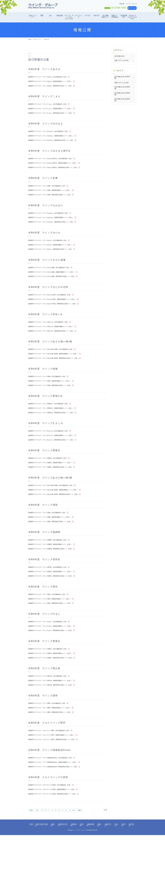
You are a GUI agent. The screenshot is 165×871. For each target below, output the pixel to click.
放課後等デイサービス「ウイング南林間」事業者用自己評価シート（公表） (56, 573)
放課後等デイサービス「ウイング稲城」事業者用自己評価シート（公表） (55, 401)
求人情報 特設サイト (106, 16)
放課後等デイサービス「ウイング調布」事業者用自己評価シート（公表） (55, 744)
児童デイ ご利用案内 (115, 16)
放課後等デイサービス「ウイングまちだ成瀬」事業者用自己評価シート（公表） (57, 287)
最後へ (84, 847)
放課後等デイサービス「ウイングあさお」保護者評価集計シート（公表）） (56, 82)
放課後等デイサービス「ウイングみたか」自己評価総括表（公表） (52, 248)
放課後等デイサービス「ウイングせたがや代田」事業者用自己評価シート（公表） (58, 315)
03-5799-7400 (107, 8)
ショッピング (78, 16)
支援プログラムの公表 (121, 60)
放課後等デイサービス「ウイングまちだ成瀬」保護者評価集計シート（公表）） (57, 282)
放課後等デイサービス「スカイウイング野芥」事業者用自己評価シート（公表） (57, 773)
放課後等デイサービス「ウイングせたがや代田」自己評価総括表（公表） (55, 306)
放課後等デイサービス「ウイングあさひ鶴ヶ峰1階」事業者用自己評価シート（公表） (59, 516)
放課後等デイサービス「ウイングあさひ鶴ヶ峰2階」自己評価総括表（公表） (56, 363)
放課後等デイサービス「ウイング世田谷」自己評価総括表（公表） (52, 592)
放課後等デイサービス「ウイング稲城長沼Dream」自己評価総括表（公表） (56, 792)
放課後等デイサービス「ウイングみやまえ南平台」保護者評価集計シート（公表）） (59, 168)
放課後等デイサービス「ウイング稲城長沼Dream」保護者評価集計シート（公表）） (59, 797)
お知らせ (96, 15)
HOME (30, 39)
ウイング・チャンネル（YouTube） (69, 17)
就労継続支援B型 (92, 861)
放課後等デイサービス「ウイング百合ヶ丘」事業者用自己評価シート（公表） (56, 344)
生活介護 (83, 861)
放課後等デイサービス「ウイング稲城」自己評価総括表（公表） (51, 391)
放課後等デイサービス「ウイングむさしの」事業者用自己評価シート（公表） (56, 458)
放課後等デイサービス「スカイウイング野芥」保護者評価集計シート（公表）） (57, 768)
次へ (77, 847)
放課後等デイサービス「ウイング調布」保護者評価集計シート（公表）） (55, 740)
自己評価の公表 (119, 56)
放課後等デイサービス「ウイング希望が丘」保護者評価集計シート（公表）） (56, 425)
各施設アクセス (109, 861)
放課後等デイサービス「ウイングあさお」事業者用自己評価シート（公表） (56, 87)
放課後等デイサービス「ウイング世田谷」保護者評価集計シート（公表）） (56, 597)
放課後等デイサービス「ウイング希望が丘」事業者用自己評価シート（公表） (56, 430)
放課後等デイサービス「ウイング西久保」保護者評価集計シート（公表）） (56, 711)
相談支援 (60, 15)
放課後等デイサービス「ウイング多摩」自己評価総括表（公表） (51, 191)
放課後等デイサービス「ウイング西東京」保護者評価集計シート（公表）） (56, 482)
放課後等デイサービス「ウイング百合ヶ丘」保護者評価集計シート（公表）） (56, 339)
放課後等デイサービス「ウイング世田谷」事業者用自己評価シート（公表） (56, 601)
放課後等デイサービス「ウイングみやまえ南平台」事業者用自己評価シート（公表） (59, 172)
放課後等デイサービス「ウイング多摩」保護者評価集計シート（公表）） (55, 196)
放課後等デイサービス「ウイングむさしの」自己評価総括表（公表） (53, 449)
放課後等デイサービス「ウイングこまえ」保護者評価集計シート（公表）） (56, 110)
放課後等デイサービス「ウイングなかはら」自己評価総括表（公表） (53, 220)
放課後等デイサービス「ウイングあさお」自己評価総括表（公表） (52, 77)
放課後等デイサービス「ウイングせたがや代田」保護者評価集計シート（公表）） (58, 311)
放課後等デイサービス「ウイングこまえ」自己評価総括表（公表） (52, 106)
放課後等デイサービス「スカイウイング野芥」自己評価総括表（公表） (54, 763)
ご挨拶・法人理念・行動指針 (43, 861)
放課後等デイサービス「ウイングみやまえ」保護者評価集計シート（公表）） (56, 139)
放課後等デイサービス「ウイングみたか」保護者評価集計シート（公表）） (56, 253)
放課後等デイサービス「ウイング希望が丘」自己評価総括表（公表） (53, 420)
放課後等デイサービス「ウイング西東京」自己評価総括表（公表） (52, 477)
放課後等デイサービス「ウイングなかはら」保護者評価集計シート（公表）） (56, 225)
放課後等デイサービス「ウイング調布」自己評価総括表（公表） (51, 735)
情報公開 (55, 861)
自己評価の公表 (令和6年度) (122, 87)
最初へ (32, 847)
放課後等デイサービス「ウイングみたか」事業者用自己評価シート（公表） (56, 258)
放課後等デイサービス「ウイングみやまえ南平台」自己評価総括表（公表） (56, 163)
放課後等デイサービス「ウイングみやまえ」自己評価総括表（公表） (53, 134)
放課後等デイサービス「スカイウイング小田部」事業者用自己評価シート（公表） (58, 830)
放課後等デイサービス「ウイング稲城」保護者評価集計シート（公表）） (55, 396)
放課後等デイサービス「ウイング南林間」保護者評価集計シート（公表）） (56, 568)
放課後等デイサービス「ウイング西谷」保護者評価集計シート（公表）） (55, 625)
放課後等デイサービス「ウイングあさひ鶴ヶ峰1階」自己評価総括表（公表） (56, 506)
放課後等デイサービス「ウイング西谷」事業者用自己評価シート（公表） (55, 630)
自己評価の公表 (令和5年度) (122, 93)
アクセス (87, 15)
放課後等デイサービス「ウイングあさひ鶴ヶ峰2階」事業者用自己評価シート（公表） (59, 373)
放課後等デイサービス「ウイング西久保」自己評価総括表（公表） (52, 706)
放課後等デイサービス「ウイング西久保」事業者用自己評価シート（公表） (56, 716)
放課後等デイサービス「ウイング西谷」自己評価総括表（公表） (51, 620)
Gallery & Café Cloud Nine (132, 17)
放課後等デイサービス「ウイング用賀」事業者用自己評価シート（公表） (55, 544)
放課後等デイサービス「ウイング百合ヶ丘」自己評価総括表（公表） (53, 334)
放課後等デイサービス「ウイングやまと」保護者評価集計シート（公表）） (56, 654)
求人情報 (123, 861)
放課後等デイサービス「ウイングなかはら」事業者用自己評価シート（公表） (56, 230)
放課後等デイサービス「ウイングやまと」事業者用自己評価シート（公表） (56, 659)
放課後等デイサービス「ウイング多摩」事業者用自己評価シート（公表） (55, 201)
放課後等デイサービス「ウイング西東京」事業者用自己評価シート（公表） (56, 487)
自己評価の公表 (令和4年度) (122, 99)
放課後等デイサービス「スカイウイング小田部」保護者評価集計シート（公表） (57, 825)
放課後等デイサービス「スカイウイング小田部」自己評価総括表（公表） (55, 820)
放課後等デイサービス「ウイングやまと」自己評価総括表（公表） (52, 649)
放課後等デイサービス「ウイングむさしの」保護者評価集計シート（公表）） (56, 454)
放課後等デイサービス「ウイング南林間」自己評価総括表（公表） (52, 563)
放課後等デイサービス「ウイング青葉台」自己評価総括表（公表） (52, 677)
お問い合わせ (131, 861)
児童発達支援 (76, 861)
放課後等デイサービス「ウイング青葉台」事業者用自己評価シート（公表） (56, 687)
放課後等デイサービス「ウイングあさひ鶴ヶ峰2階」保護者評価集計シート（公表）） (59, 368)
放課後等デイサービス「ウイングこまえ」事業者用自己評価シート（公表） (56, 115)
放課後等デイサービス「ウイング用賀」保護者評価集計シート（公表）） (55, 539)
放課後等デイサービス (65, 861)
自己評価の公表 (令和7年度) (122, 77)
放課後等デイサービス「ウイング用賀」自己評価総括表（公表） (51, 534)
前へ (38, 847)
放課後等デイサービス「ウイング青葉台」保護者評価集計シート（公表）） (56, 682)
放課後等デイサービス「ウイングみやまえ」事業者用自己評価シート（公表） (56, 144)
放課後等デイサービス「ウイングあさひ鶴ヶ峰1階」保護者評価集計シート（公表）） (59, 511)
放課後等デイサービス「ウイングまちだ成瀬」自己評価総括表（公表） (54, 277)
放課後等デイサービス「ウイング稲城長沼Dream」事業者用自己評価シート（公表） (59, 802)
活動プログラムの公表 (121, 82)
